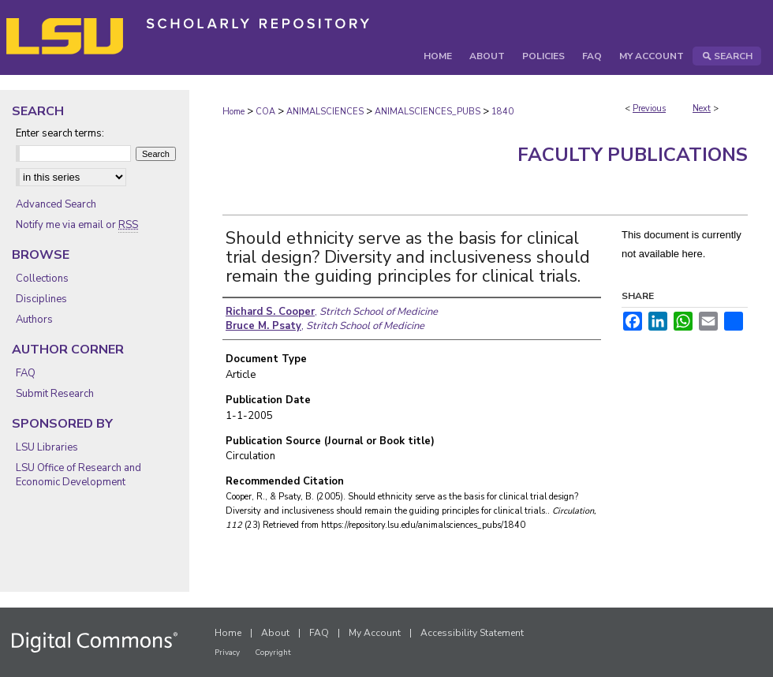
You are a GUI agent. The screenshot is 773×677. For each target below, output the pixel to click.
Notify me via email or (77, 225)
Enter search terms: (60, 133)
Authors (34, 319)
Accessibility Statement (472, 633)
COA (265, 112)
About (275, 633)
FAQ (25, 373)
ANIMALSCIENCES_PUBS (427, 112)
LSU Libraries (47, 447)
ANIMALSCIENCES (325, 112)
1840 (502, 112)
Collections (42, 278)
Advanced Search (56, 204)
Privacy (227, 652)
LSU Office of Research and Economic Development (78, 475)
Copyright (273, 652)
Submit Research (55, 394)
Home (233, 112)
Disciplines (41, 299)
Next (702, 108)
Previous (649, 108)
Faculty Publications (632, 154)
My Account (375, 633)
